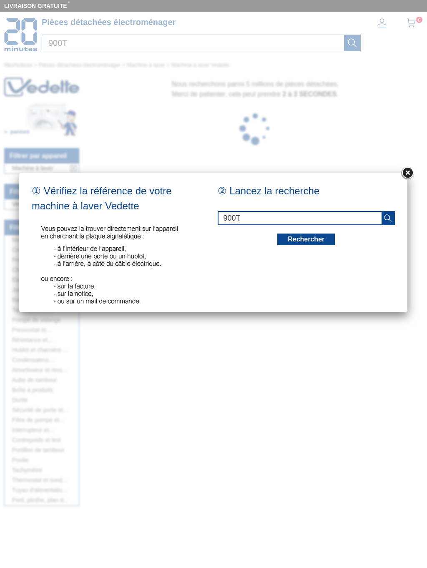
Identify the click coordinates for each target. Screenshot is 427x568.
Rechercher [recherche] (306, 239)
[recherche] (388, 218)
